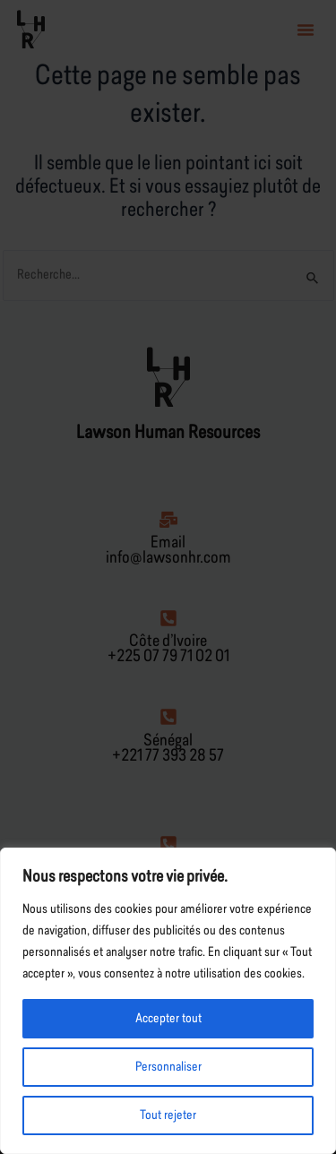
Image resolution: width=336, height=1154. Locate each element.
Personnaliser (168, 1067)
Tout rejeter (168, 1115)
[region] (168, 1001)
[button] (305, 29)
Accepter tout (168, 1018)
